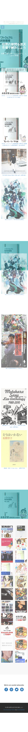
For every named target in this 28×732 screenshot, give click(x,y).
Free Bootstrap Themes (9, 709)
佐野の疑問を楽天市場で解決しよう (14, 45)
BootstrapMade (21, 709)
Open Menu (2, 27)
